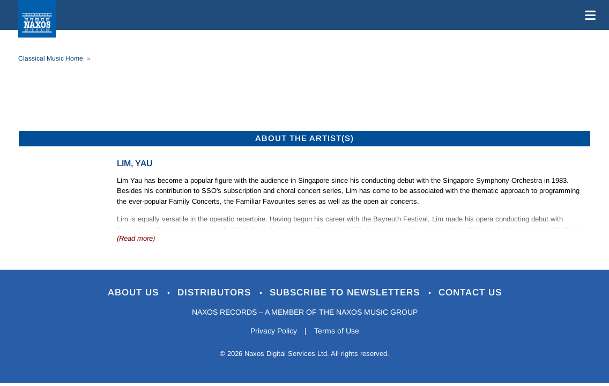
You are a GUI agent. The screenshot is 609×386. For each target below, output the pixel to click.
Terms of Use (336, 330)
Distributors (215, 292)
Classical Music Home (50, 58)
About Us (135, 292)
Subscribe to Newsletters (346, 292)
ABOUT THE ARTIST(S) (304, 138)
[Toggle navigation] (588, 15)
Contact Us (470, 292)
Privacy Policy (273, 330)
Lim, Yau (135, 163)
